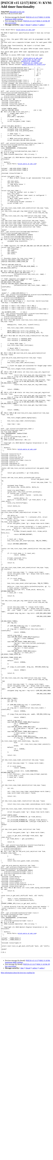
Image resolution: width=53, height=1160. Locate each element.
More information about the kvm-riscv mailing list (18, 1158)
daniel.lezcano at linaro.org (33, 72)
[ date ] (22, 25)
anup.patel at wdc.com (16, 12)
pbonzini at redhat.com (30, 68)
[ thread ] (28, 25)
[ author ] (42, 25)
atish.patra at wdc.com (25, 30)
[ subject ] (35, 25)
